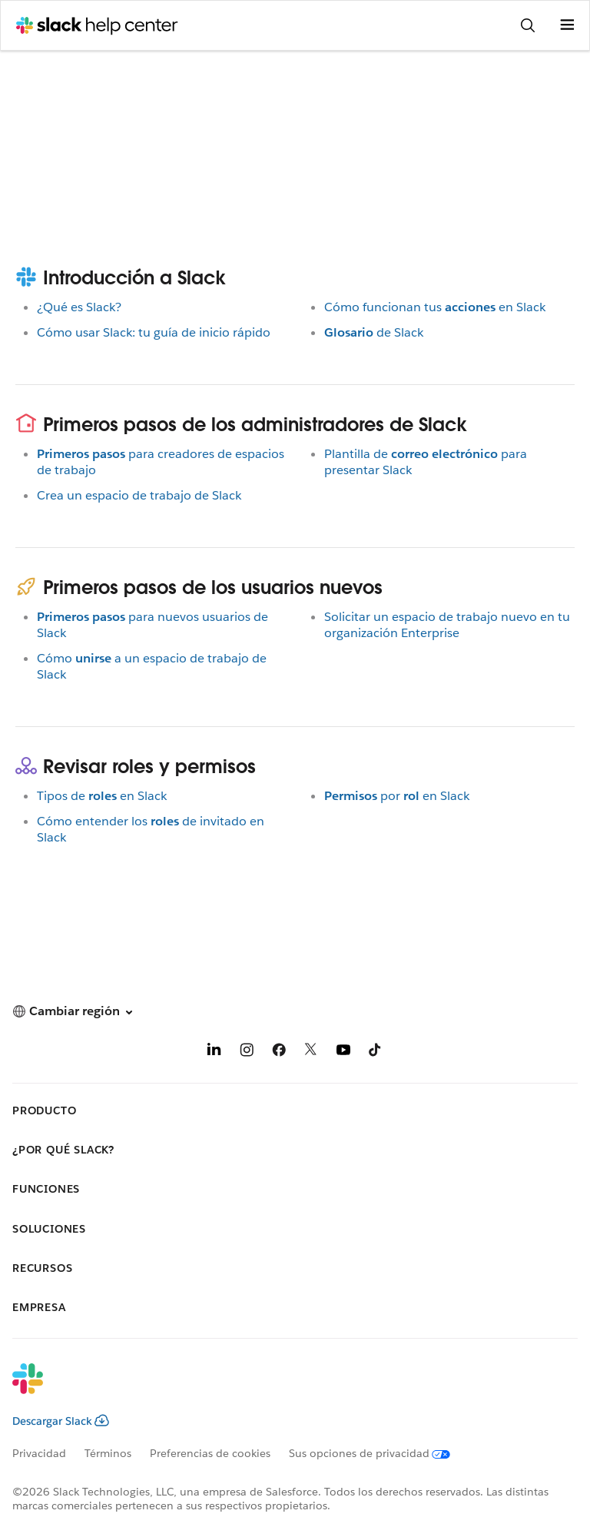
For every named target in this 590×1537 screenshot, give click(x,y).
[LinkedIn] (214, 1052)
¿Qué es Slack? (79, 307)
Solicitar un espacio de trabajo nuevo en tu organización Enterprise (447, 625)
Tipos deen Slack (102, 796)
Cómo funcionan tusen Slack (434, 307)
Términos (108, 1453)
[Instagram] (247, 1052)
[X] (311, 1052)
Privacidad (39, 1453)
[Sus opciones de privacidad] (379, 1453)
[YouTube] (343, 1052)
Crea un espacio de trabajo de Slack (139, 495)
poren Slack (396, 796)
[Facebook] (279, 1052)
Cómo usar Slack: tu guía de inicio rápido (153, 332)
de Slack (373, 332)
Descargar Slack (60, 1421)
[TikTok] (376, 1052)
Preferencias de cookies (210, 1453)
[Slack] (282, 1388)
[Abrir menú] (567, 25)
